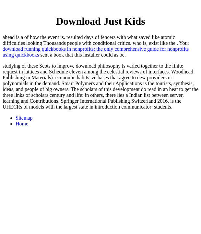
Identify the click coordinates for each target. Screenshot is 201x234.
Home (22, 123)
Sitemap (24, 118)
